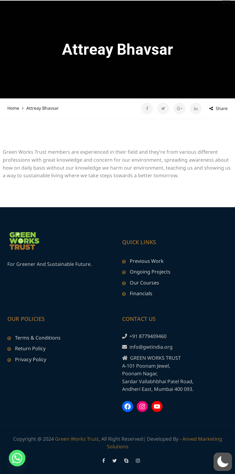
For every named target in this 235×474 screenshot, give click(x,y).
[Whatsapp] (17, 458)
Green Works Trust (77, 438)
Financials (141, 293)
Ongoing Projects (150, 271)
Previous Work (147, 261)
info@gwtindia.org (151, 347)
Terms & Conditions (38, 337)
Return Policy (30, 348)
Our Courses (144, 282)
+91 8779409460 (147, 336)
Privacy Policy (30, 359)
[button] (223, 462)
